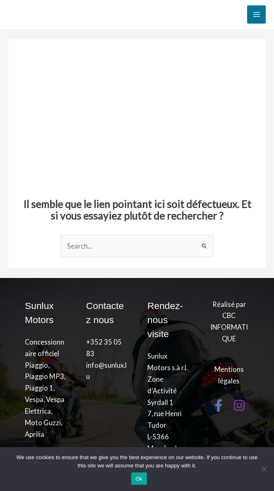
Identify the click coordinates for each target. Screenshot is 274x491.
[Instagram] (239, 405)
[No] (264, 469)
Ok (138, 479)
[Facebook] (218, 405)
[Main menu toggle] (256, 14)
